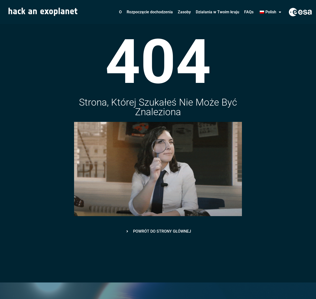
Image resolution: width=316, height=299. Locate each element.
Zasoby (184, 12)
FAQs (249, 12)
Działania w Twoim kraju (217, 12)
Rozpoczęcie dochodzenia (150, 12)
